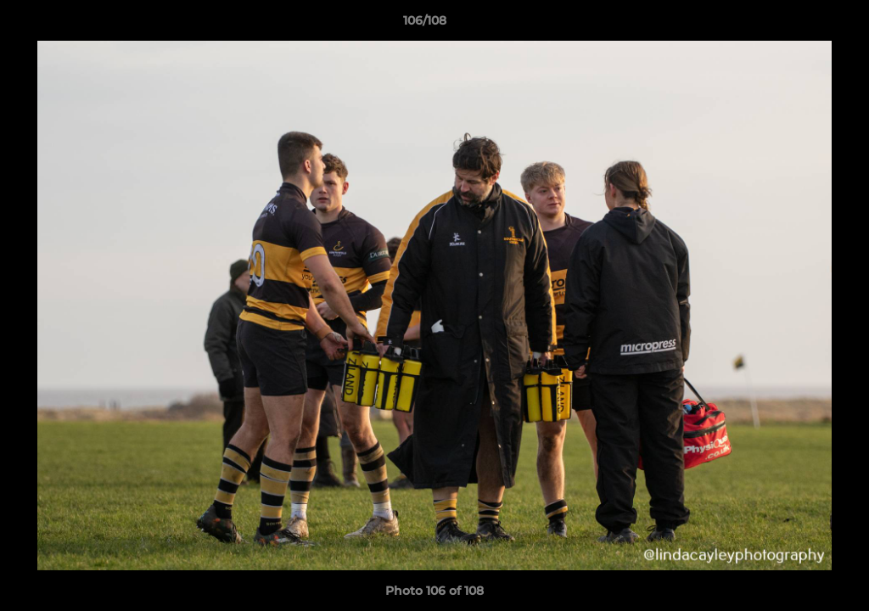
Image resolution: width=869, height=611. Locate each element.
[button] (798, 24)
